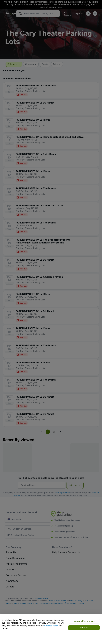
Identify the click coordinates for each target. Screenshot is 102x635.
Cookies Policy (51, 625)
